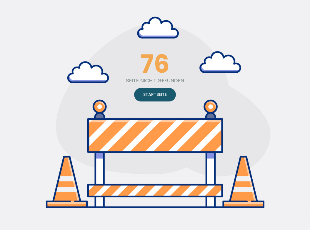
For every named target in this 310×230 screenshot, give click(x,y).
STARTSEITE (155, 94)
